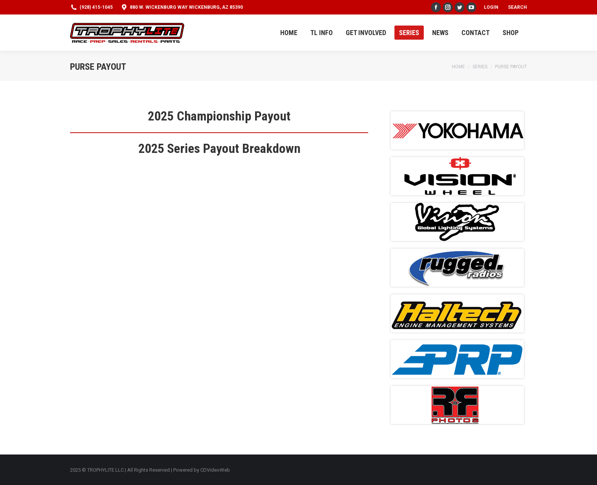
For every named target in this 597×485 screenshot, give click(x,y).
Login (491, 7)
